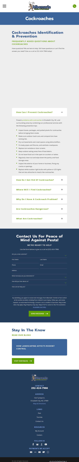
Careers (39, 430)
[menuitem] (14, 458)
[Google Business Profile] (37, 439)
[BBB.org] (42, 439)
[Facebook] (33, 439)
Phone (14, 259)
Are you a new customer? (19, 249)
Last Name (43, 254)
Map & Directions (39, 398)
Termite (39, 412)
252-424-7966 (39, 382)
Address (14, 265)
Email (41, 259)
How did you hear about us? (20, 276)
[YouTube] (46, 439)
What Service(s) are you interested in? (23, 270)
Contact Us (39, 416)
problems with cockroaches (32, 115)
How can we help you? (18, 281)
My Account (39, 425)
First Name (15, 254)
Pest (39, 408)
